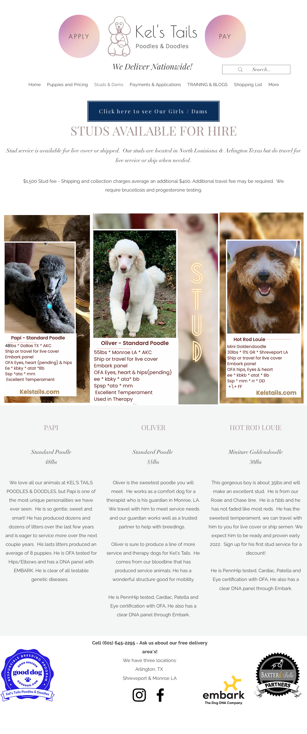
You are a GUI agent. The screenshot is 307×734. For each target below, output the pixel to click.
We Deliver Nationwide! (152, 66)
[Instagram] (139, 695)
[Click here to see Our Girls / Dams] (153, 111)
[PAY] (225, 36)
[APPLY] (79, 36)
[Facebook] (160, 695)
